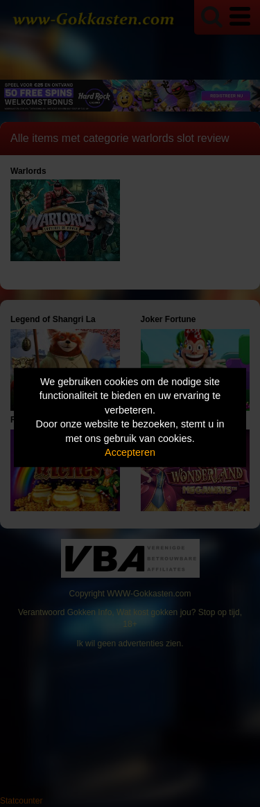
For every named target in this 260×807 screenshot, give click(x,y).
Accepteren (130, 453)
